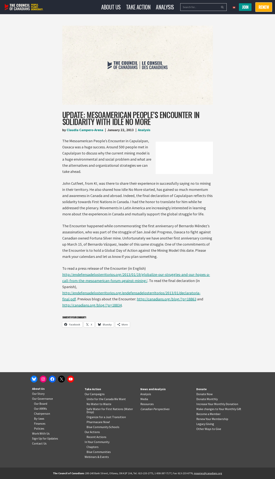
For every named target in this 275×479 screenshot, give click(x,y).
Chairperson (42, 413)
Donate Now (204, 394)
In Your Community (97, 442)
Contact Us (39, 443)
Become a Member (208, 414)
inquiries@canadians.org (208, 473)
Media (144, 399)
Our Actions (92, 432)
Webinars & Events (97, 457)
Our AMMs (40, 408)
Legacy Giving (205, 424)
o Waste (106, 404)
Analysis (165, 7)
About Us (111, 7)
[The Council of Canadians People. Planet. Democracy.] (24, 7)
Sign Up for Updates (45, 438)
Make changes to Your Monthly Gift (218, 409)
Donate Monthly (207, 399)
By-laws (39, 418)
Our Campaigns (95, 394)
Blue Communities (99, 452)
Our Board (40, 403)
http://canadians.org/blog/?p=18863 (166, 299)
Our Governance (42, 399)
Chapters (93, 447)
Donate (201, 389)
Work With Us (41, 433)
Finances (39, 423)
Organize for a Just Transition (106, 417)
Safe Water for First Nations (105, 409)
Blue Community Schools (103, 427)
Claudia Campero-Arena (85, 130)
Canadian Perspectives (154, 409)
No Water (93, 404)
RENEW (264, 7)
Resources (147, 404)
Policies (39, 428)
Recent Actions (96, 437)
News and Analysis (153, 389)
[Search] (199, 7)
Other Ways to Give (208, 429)
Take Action (138, 7)
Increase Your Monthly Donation (217, 404)
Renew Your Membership (212, 419)
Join (245, 7)
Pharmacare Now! (98, 422)
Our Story (38, 394)
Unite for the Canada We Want (106, 399)
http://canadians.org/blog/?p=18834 (92, 305)
